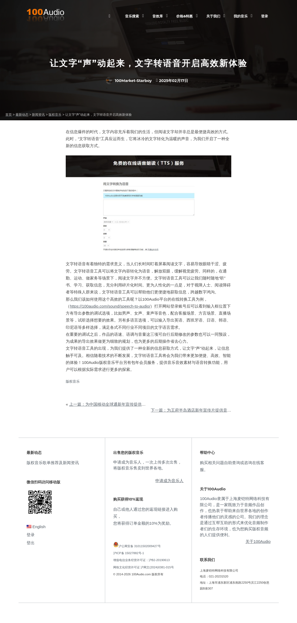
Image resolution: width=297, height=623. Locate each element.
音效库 (157, 16)
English (36, 526)
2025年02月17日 (173, 80)
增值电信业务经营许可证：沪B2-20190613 (141, 560)
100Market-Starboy (129, 80)
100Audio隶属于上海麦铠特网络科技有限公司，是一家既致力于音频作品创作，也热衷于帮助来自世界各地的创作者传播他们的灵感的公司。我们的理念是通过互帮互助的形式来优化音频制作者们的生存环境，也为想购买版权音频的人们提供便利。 (234, 516)
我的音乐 (241, 16)
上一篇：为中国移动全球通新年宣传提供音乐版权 (113, 404)
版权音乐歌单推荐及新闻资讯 (53, 462)
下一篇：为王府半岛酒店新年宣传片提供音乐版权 (195, 410)
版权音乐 (73, 381)
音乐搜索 (132, 16)
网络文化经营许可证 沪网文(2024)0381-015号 (143, 567)
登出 (31, 542)
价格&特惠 (184, 16)
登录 (264, 16)
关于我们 (213, 16)
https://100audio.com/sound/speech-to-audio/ (110, 306)
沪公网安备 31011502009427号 (140, 546)
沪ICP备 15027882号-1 (128, 553)
